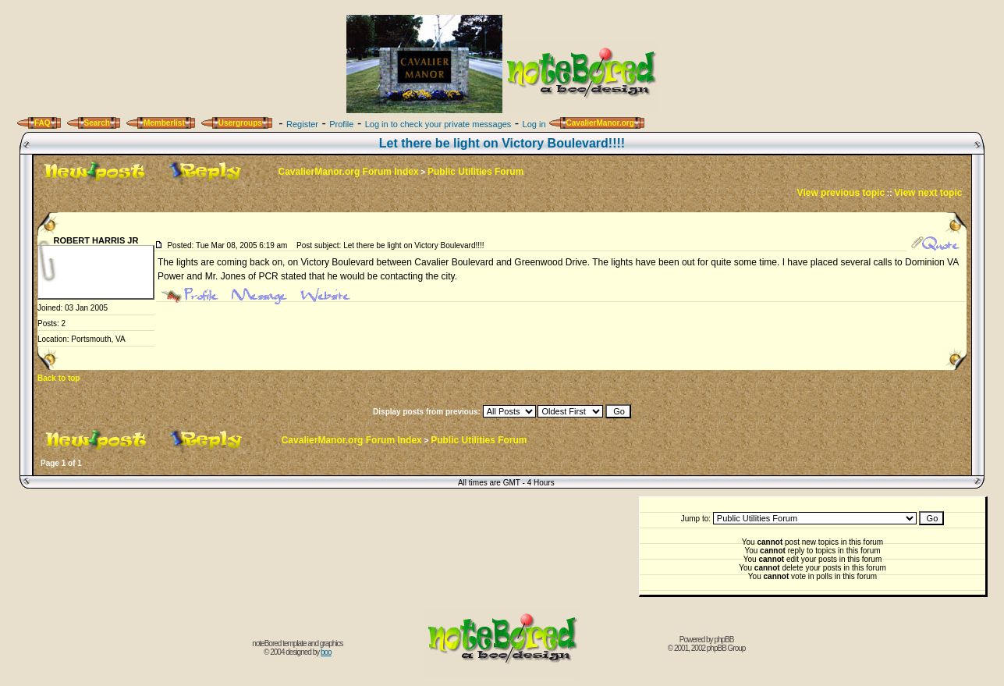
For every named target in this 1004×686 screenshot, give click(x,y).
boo (326, 652)
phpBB (723, 639)
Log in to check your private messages (438, 124)
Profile (341, 124)
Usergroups (240, 123)
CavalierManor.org (600, 123)
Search (97, 123)
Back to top (58, 378)
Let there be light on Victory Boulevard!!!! (502, 143)
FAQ (42, 123)
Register (302, 124)
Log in (534, 124)
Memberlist (164, 123)
